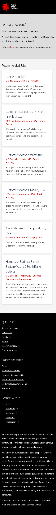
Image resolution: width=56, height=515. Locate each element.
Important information (13, 379)
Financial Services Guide (13, 375)
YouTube (10, 413)
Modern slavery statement (14, 383)
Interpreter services (11, 345)
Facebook (10, 408)
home (13, 46)
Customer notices (10, 350)
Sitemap (6, 388)
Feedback (6, 337)
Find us (5, 341)
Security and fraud (10, 328)
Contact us (7, 332)
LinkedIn (10, 417)
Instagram (11, 421)
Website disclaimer (11, 370)
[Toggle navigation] (50, 7)
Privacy (5, 366)
